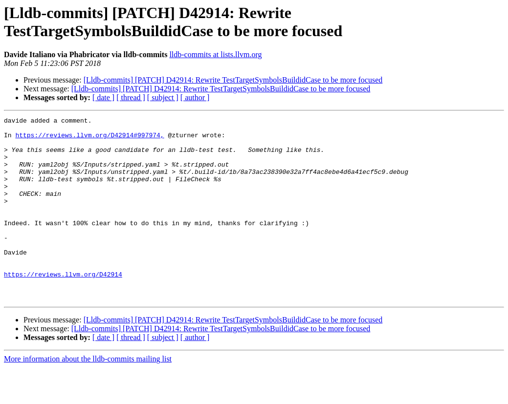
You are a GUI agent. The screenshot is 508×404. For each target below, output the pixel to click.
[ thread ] (130, 97)
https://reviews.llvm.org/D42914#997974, (89, 139)
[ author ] (195, 97)
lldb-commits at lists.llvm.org (215, 54)
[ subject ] (162, 97)
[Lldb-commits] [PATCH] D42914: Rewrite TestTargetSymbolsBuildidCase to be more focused (233, 80)
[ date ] (103, 97)
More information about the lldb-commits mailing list (88, 395)
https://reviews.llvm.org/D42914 (63, 306)
